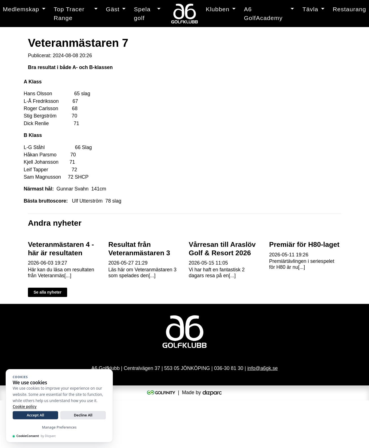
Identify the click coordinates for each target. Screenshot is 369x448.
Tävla (310, 9)
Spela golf (142, 13)
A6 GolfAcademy (263, 13)
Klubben (217, 9)
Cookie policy (24, 406)
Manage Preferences (59, 427)
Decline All (83, 415)
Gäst (112, 9)
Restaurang (349, 9)
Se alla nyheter (47, 338)
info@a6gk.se (262, 415)
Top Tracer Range (69, 13)
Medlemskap (21, 9)
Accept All (35, 415)
